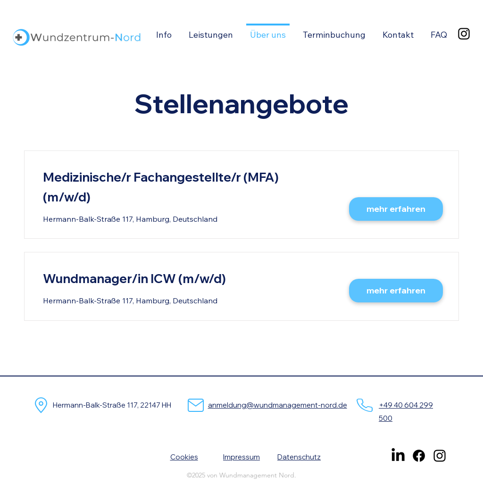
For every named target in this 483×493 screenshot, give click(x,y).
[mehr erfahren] (396, 209)
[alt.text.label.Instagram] (464, 34)
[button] (164, 31)
